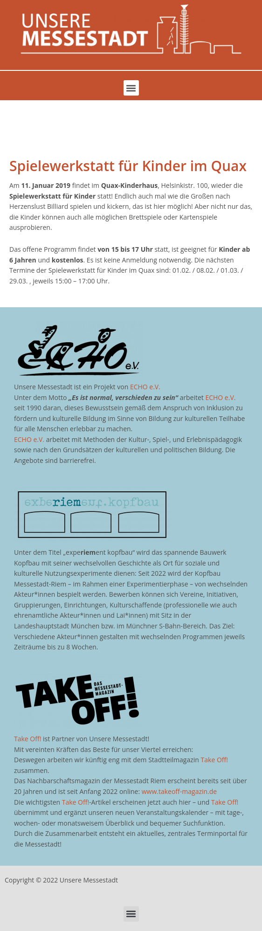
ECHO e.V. (145, 386)
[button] (131, 88)
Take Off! (27, 738)
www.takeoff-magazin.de (179, 791)
